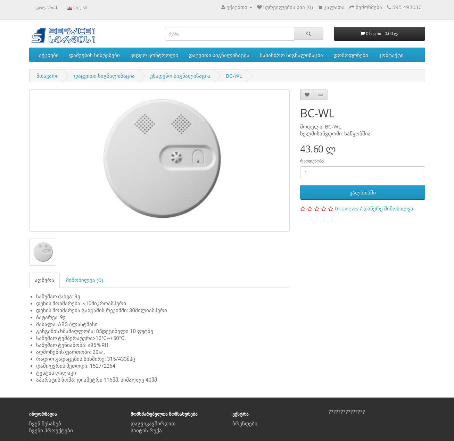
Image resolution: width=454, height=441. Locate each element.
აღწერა (44, 279)
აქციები (49, 54)
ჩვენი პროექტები (51, 430)
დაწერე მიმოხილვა (388, 208)
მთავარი (47, 75)
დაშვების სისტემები (94, 54)
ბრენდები (244, 423)
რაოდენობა (312, 161)
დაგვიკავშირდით (153, 423)
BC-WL (234, 75)
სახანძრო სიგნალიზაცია (291, 54)
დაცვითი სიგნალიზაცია (219, 54)
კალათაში (362, 192)
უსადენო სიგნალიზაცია (180, 75)
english (77, 7)
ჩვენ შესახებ (45, 423)
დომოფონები (350, 54)
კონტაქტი (391, 54)
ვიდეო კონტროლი (154, 54)
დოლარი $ (46, 7)
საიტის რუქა (146, 430)
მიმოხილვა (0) (84, 279)
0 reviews (346, 208)
